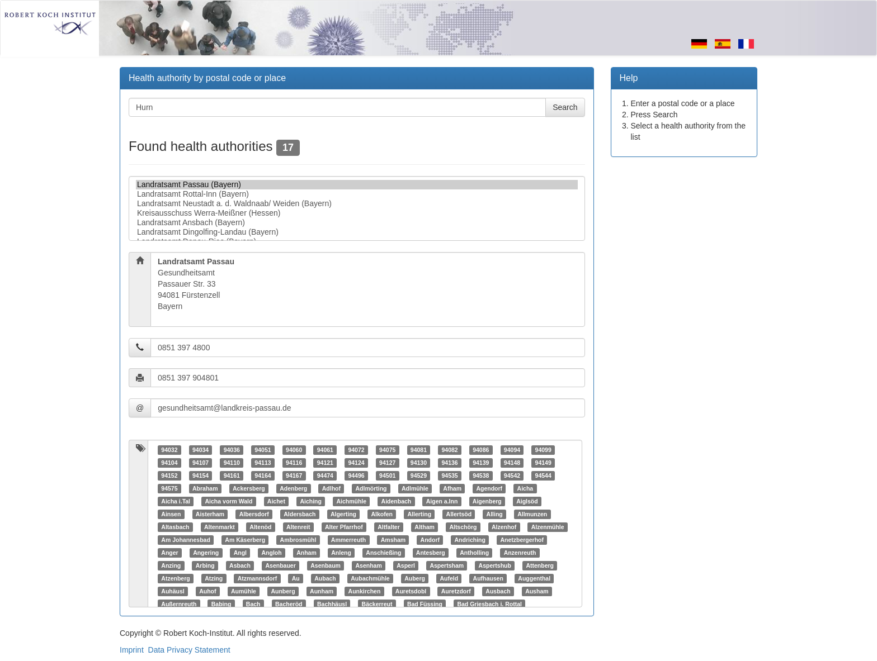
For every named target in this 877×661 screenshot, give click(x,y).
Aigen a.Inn (442, 501)
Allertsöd (459, 514)
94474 (325, 475)
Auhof (207, 591)
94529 (419, 475)
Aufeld (449, 578)
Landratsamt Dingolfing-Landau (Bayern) (357, 232)
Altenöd (260, 527)
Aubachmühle (370, 578)
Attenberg (540, 565)
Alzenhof (504, 527)
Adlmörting (370, 488)
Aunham (321, 591)
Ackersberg (249, 488)
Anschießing (383, 552)
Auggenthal (534, 578)
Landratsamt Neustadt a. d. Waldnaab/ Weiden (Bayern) (357, 203)
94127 (387, 462)
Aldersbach (299, 514)
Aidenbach (396, 501)
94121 (325, 462)
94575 (169, 488)
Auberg (414, 578)
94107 (200, 462)
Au (296, 578)
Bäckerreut (377, 604)
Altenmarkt (219, 527)
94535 (449, 475)
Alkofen (382, 514)
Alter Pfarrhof (344, 527)
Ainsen (171, 514)
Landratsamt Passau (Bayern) (357, 184)
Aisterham (210, 514)
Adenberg (293, 488)
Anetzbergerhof (522, 539)
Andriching (470, 539)
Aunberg (283, 591)
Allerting (419, 514)
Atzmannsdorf (257, 578)
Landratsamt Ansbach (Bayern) (357, 222)
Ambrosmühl (298, 539)
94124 (356, 462)
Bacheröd (288, 604)
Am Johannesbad (185, 539)
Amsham (393, 539)
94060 (294, 449)
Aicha (525, 488)
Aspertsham (447, 565)
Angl (240, 552)
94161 (232, 475)
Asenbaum (325, 565)
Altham (424, 527)
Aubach (325, 578)
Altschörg (463, 527)
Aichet (276, 501)
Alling (495, 514)
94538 (481, 475)
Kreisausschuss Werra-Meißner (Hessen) (357, 213)
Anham (306, 552)
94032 (169, 449)
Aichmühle (351, 501)
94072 (356, 449)
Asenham (368, 565)
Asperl (406, 565)
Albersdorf (254, 514)
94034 (200, 449)
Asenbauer (281, 565)
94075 (387, 449)
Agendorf (489, 488)
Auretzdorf (456, 591)
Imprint (132, 649)
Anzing (171, 565)
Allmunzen (532, 514)
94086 (481, 449)
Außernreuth (178, 604)
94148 (512, 462)
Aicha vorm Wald (229, 501)
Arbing (205, 565)
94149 (543, 462)
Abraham (205, 488)
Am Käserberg (245, 539)
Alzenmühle (547, 527)
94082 (449, 449)
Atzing (214, 578)
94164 (262, 475)
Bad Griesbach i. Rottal (489, 604)
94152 (169, 475)
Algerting (343, 514)
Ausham (536, 591)
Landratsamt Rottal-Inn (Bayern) (357, 194)
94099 (543, 449)
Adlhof (331, 488)
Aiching (311, 501)
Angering (206, 552)
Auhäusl (172, 591)
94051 (262, 449)
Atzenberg (175, 578)
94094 (512, 449)
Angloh (272, 552)
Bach (253, 604)
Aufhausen (488, 578)
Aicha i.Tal (175, 501)
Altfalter (389, 527)
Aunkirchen (364, 591)
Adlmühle (415, 488)
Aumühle (243, 591)
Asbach (240, 565)
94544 (543, 475)
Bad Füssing (424, 604)
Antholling (474, 552)
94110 (232, 462)
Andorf (430, 539)
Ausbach (497, 591)
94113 (262, 462)
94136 (449, 462)
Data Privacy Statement (189, 649)
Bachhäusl (332, 604)
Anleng (341, 552)
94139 (481, 462)
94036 (232, 449)
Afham (452, 488)
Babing (221, 604)
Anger (169, 552)
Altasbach (175, 527)
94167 (294, 475)
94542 (512, 475)
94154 (200, 475)
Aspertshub (495, 565)
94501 (387, 475)
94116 (294, 462)
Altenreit (298, 527)
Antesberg (430, 552)
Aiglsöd (527, 501)
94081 (419, 449)
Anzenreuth (520, 552)
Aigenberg (487, 501)
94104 (169, 462)
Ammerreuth (348, 539)
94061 (325, 449)
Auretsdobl (410, 591)
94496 (356, 475)
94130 (419, 462)
